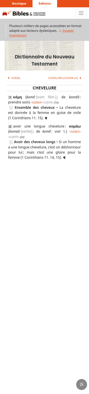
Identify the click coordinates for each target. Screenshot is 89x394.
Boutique (19, 4)
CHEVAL (13, 78)
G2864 (36, 102)
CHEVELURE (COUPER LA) (65, 78)
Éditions (45, 4)
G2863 (75, 131)
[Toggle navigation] (81, 13)
